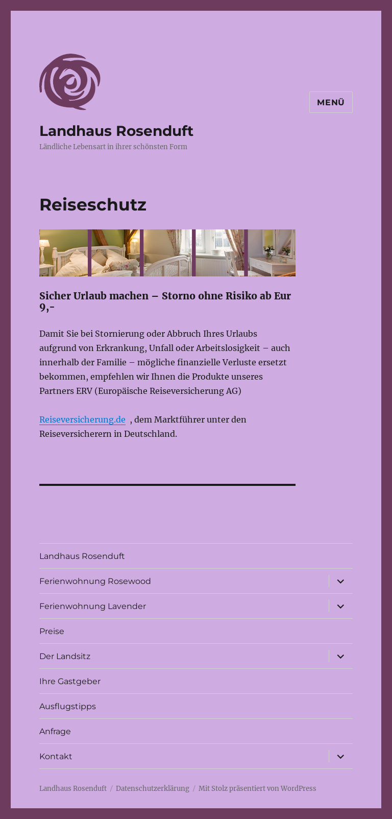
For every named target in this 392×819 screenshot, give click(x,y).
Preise (51, 631)
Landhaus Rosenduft (116, 130)
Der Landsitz (64, 656)
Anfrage (55, 731)
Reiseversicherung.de (82, 419)
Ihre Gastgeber (70, 681)
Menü (331, 102)
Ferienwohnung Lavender (92, 606)
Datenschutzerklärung (152, 788)
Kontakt (55, 756)
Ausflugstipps (67, 706)
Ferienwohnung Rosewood (95, 581)
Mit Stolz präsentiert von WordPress (257, 788)
